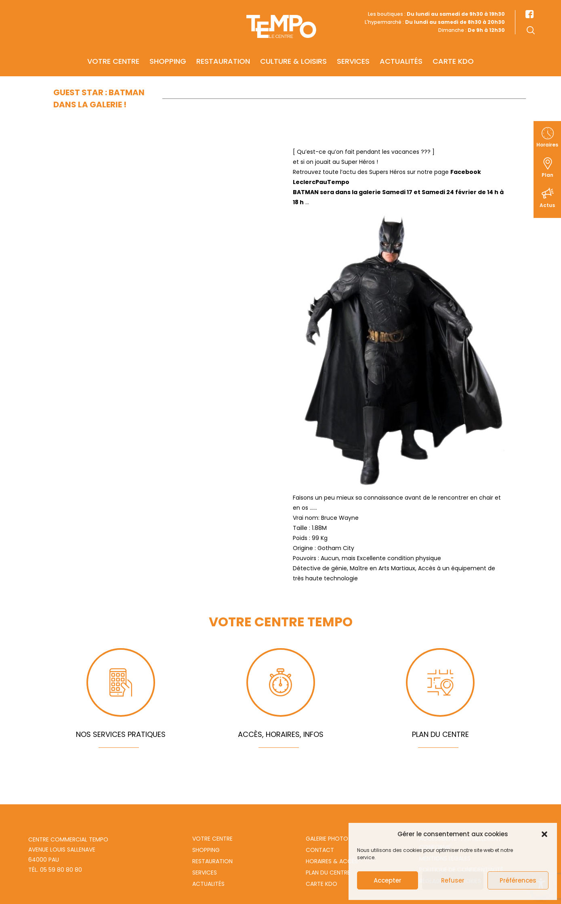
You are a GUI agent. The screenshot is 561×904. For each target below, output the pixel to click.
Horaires (547, 144)
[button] (544, 834)
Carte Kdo (321, 884)
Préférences (518, 880)
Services (353, 55)
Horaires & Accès (332, 861)
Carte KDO (453, 55)
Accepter (387, 880)
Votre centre (113, 55)
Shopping (167, 55)
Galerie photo (327, 839)
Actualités (401, 55)
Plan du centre (328, 872)
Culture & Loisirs (293, 55)
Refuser (452, 880)
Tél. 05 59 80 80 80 (55, 870)
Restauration (223, 55)
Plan (547, 175)
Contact (320, 850)
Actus (547, 205)
